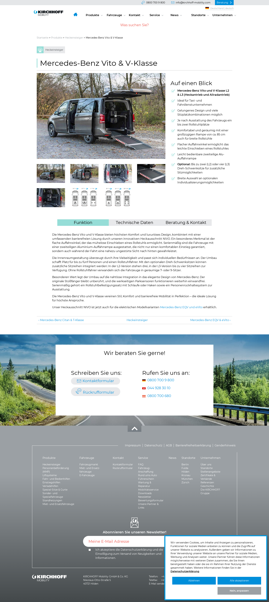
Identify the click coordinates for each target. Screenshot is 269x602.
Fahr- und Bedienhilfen (56, 478)
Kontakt (134, 15)
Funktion (83, 222)
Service (155, 15)
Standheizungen (52, 500)
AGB (169, 445)
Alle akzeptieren (239, 580)
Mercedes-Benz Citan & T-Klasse (62, 320)
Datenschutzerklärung (136, 549)
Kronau (186, 475)
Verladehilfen (50, 486)
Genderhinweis (225, 445)
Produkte (92, 15)
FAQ (140, 464)
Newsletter (144, 496)
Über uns (206, 464)
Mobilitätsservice (148, 489)
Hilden (185, 471)
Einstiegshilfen (51, 482)
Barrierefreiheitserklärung (193, 445)
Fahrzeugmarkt (88, 464)
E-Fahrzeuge (87, 475)
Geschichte (207, 486)
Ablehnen (194, 580)
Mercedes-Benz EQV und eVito (181, 307)
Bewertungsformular (150, 500)
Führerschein (146, 478)
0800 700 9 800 (155, 2)
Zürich (185, 482)
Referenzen (207, 482)
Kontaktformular (98, 381)
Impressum (133, 445)
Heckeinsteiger (74, 37)
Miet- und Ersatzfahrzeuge (58, 504)
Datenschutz (153, 445)
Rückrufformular (98, 392)
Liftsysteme (50, 475)
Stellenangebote (210, 471)
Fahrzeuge (114, 15)
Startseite (42, 37)
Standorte (198, 15)
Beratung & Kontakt (186, 222)
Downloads (145, 493)
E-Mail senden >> (159, 583)
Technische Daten (134, 222)
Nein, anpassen (239, 590)
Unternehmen (222, 15)
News (174, 15)
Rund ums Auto (147, 475)
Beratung (222, 2)
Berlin (185, 464)
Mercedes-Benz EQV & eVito (209, 320)
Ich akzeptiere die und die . (129, 554)
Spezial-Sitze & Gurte (55, 489)
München (187, 478)
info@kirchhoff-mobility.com (193, 2)
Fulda (185, 468)
